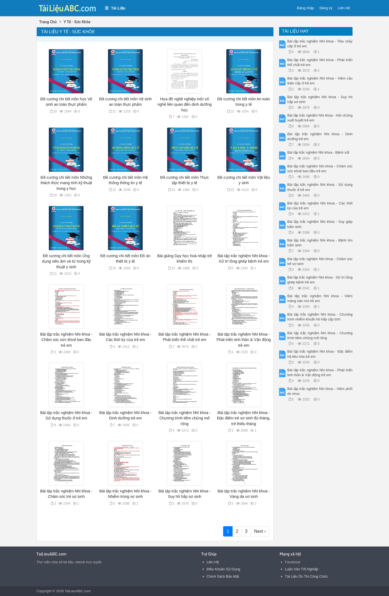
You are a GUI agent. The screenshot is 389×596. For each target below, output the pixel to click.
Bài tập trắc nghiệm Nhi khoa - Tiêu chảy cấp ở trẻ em (320, 43)
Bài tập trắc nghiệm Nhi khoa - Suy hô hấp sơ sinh (320, 99)
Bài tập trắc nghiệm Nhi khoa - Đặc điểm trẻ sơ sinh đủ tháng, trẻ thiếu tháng (243, 418)
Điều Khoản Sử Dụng (223, 569)
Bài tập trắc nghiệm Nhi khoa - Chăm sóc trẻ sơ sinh (320, 261)
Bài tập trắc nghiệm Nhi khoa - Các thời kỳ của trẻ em (320, 205)
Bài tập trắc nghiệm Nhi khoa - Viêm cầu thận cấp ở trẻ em (320, 80)
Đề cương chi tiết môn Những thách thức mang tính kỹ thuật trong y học (66, 182)
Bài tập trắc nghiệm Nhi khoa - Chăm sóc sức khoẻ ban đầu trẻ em (66, 339)
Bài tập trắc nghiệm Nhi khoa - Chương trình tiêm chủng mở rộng (184, 418)
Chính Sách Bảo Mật (223, 576)
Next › (260, 531)
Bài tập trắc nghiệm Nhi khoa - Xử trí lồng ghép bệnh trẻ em (320, 279)
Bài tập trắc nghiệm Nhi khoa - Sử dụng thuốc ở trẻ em (320, 187)
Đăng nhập (305, 8)
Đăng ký (326, 8)
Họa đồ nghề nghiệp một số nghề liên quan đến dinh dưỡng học (184, 104)
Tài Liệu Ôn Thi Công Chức (306, 576)
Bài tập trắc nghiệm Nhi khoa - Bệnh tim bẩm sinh (320, 242)
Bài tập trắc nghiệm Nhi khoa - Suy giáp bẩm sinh (320, 224)
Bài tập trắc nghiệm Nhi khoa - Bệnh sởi (318, 152)
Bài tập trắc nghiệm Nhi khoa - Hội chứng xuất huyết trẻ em (320, 117)
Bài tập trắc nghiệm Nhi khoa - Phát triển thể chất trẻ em (320, 62)
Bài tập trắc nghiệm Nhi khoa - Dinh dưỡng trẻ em (320, 136)
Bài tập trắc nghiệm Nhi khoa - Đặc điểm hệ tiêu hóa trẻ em (320, 353)
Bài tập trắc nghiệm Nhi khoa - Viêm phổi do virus (320, 391)
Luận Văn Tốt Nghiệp (301, 569)
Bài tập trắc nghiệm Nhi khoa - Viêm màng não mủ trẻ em (320, 298)
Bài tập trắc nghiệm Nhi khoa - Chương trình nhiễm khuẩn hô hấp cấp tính (320, 316)
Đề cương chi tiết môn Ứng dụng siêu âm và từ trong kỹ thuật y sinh (66, 261)
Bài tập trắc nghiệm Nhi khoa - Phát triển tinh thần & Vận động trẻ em (244, 339)
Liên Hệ (344, 8)
